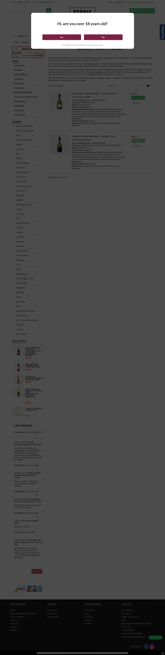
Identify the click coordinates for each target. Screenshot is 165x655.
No (103, 37)
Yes (61, 37)
